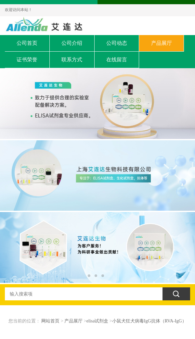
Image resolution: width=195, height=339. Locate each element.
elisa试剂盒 (97, 321)
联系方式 (71, 59)
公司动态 (116, 43)
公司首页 (27, 43)
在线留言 (116, 59)
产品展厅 (161, 43)
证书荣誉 (27, 59)
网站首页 (50, 321)
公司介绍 (71, 43)
